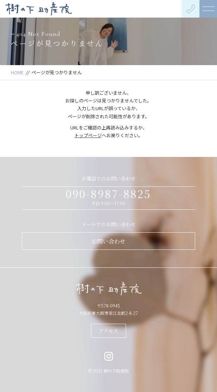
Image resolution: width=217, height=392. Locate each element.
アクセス (108, 330)
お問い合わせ (108, 241)
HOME (17, 72)
